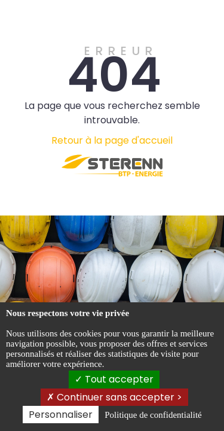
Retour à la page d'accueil (112, 140)
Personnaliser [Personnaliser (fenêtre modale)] (61, 414)
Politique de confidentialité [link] (153, 415)
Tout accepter (114, 379)
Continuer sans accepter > (114, 397)
